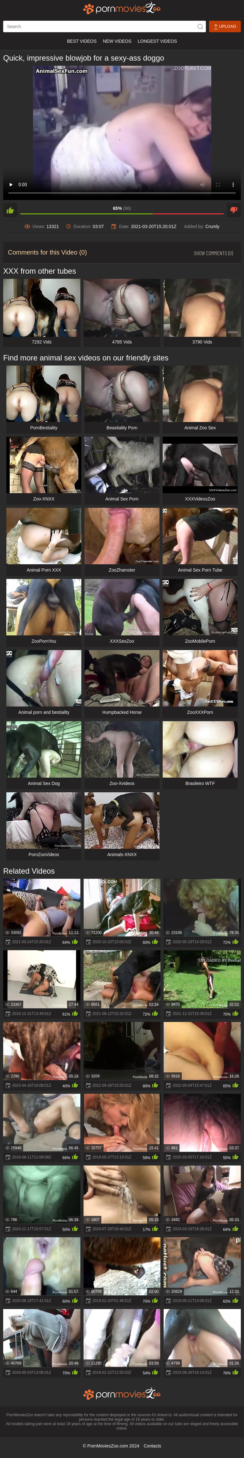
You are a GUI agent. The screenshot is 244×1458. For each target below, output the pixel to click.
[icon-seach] (200, 26)
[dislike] (234, 210)
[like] (10, 210)
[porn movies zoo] (122, 8)
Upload (225, 26)
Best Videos (82, 41)
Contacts (152, 1445)
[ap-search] (104, 26)
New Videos (117, 41)
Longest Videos (157, 41)
